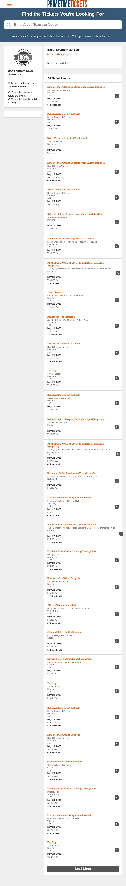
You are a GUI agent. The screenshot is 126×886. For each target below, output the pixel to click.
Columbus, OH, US (59, 54)
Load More (83, 868)
